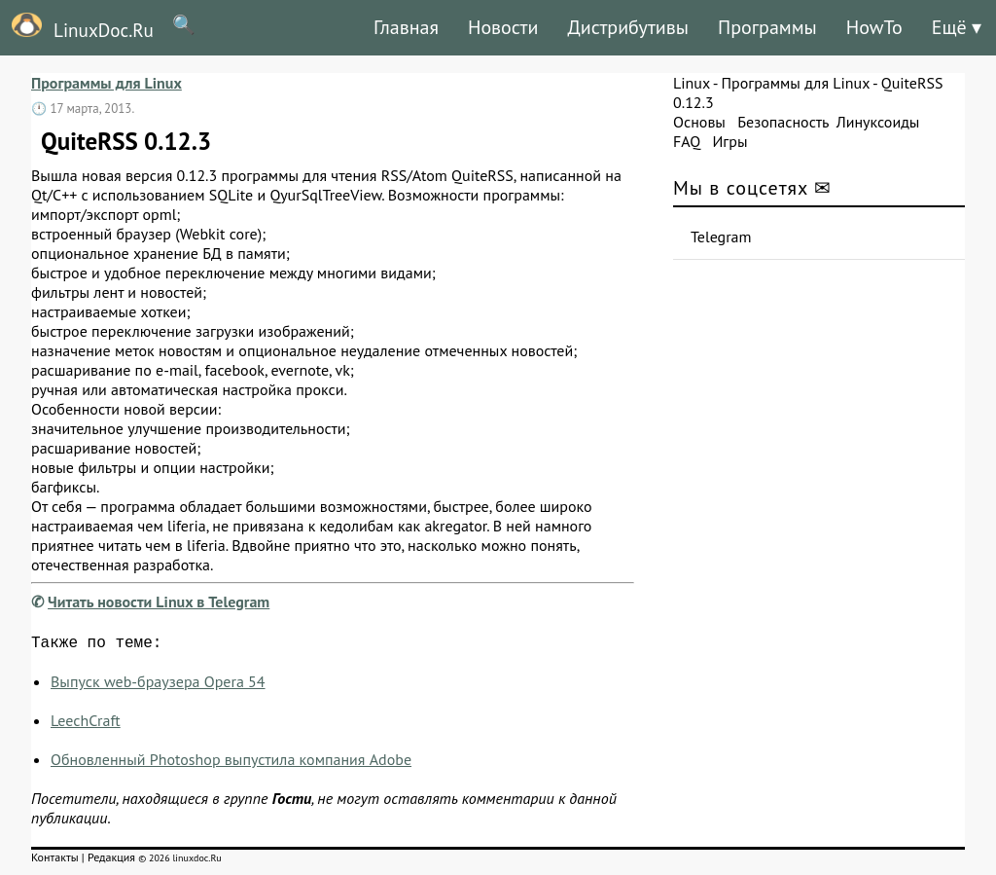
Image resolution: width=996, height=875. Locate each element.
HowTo (874, 27)
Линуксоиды (878, 121)
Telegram (721, 236)
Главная (406, 27)
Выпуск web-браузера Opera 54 (158, 685)
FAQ (686, 141)
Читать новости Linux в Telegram (158, 601)
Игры (729, 141)
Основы (699, 121)
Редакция (111, 861)
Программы (767, 27)
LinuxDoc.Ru (77, 27)
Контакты (55, 861)
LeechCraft (86, 724)
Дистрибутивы (628, 27)
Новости (503, 27)
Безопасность (783, 121)
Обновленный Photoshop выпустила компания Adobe (231, 763)
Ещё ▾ (956, 27)
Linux (691, 82)
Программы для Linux (106, 82)
